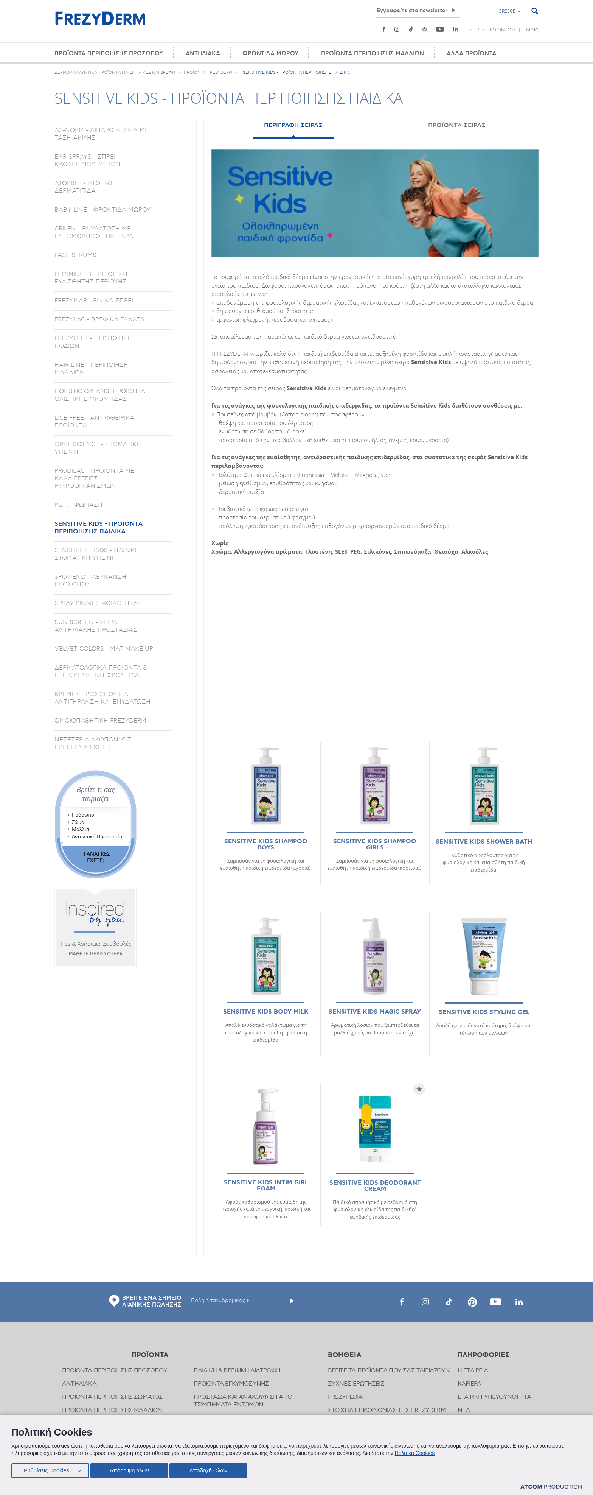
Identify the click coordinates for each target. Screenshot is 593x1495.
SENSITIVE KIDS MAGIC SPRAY (375, 1012)
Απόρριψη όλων (132, 1469)
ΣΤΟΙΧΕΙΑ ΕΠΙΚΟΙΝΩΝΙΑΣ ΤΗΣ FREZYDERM (387, 1410)
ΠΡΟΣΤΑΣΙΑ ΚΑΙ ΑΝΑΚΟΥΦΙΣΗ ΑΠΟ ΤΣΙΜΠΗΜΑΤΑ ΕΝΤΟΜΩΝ (243, 1401)
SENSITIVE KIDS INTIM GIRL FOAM (266, 1186)
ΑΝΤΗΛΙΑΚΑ (203, 53)
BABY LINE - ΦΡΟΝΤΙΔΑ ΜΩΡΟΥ (102, 209)
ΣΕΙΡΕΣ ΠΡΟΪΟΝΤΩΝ (492, 30)
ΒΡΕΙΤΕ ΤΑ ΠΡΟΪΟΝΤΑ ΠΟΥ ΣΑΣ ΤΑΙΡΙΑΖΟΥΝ (389, 1370)
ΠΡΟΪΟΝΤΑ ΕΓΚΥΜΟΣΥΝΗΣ (231, 1384)
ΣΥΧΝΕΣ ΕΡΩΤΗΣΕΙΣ (356, 1384)
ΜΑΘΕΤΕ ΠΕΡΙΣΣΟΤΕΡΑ (96, 954)
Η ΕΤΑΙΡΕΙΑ (473, 1370)
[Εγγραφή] (453, 10)
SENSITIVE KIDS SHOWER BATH (484, 842)
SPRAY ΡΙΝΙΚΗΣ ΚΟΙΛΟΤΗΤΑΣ (97, 603)
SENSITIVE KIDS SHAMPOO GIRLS (374, 845)
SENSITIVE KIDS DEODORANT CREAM (375, 1186)
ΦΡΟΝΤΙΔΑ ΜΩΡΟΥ (270, 53)
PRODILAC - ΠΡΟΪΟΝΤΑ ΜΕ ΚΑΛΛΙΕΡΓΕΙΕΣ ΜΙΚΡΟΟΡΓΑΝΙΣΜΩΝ (94, 478)
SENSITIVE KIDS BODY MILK (266, 1012)
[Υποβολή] (291, 1301)
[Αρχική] (100, 22)
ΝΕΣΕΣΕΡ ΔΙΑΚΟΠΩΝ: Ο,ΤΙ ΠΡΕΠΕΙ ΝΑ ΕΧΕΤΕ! (93, 743)
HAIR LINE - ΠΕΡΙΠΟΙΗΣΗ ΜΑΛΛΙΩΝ (91, 368)
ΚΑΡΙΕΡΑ (469, 1384)
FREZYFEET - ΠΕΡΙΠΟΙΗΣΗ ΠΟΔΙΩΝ (93, 342)
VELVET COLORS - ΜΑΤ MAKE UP (103, 648)
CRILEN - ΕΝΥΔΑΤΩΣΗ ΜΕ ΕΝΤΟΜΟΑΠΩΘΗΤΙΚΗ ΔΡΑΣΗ (98, 232)
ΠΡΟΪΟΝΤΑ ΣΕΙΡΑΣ (457, 125)
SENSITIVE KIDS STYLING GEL (484, 1012)
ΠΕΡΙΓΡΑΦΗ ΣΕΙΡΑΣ (293, 125)
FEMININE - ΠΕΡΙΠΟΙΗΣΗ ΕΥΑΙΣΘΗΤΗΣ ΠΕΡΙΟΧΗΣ (90, 278)
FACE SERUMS (75, 255)
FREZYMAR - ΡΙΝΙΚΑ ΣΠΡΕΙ (93, 300)
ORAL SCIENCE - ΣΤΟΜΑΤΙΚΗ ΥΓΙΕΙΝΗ (97, 448)
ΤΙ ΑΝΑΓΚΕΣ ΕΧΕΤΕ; (95, 856)
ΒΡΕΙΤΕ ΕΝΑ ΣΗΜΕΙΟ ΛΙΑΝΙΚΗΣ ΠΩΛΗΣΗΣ (145, 1301)
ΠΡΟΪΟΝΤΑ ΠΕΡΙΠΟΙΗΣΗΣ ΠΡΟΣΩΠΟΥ (108, 53)
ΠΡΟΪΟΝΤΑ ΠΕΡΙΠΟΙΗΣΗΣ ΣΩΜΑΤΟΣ (112, 1397)
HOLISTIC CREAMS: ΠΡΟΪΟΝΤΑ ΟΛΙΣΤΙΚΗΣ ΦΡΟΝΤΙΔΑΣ (99, 395)
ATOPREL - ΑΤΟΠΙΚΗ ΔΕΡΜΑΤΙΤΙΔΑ (84, 187)
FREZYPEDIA (345, 1397)
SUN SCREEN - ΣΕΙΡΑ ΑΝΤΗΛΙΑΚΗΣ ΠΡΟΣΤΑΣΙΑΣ (95, 626)
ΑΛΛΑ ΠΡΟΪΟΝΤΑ (471, 53)
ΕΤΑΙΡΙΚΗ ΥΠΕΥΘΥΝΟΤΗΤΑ (494, 1397)
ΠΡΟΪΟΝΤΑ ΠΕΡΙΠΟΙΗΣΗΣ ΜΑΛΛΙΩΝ (372, 53)
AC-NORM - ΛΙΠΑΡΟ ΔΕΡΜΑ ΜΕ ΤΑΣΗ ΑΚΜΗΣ (101, 134)
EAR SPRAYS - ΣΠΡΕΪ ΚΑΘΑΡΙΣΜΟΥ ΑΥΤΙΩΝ (87, 160)
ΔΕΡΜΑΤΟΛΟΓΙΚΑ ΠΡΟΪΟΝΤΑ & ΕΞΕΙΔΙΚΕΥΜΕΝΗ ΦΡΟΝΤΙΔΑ (100, 671)
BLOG (532, 30)
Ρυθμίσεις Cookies (46, 1469)
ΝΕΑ (464, 1410)
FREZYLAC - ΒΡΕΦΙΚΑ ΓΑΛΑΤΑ (99, 319)
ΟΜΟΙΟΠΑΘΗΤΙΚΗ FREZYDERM (100, 720)
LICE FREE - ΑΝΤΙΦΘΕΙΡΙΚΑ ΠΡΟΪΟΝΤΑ (94, 421)
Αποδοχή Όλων (213, 1469)
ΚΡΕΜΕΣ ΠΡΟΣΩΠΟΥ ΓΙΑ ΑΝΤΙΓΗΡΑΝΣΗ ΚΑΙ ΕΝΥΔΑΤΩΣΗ (102, 698)
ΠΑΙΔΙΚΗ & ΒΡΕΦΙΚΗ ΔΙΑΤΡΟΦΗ (237, 1370)
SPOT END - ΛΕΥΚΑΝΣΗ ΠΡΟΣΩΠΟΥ (90, 580)
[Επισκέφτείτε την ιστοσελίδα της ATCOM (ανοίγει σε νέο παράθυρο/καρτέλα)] (551, 1486)
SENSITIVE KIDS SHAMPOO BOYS (265, 845)
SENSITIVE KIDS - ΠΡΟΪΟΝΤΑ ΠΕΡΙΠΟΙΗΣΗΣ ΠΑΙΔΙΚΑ (98, 527)
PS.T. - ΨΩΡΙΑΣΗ (78, 504)
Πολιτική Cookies (415, 1451)
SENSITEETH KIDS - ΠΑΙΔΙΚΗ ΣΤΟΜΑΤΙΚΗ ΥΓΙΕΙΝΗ (96, 554)
